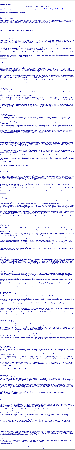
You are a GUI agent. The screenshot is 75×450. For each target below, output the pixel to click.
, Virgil (53, 9)
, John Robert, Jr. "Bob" (46, 8)
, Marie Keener (21, 9)
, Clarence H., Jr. (30, 9)
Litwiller (69, 8)
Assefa (1, 8)
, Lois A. (38, 9)
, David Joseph (9, 9)
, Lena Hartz (61, 9)
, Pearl (38, 8)
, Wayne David (56, 8)
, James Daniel (20, 8)
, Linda (10, 8)
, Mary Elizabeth (30, 8)
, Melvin (46, 9)
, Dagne (4, 8)
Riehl (17, 9)
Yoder (58, 9)
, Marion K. (70, 9)
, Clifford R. (64, 8)
